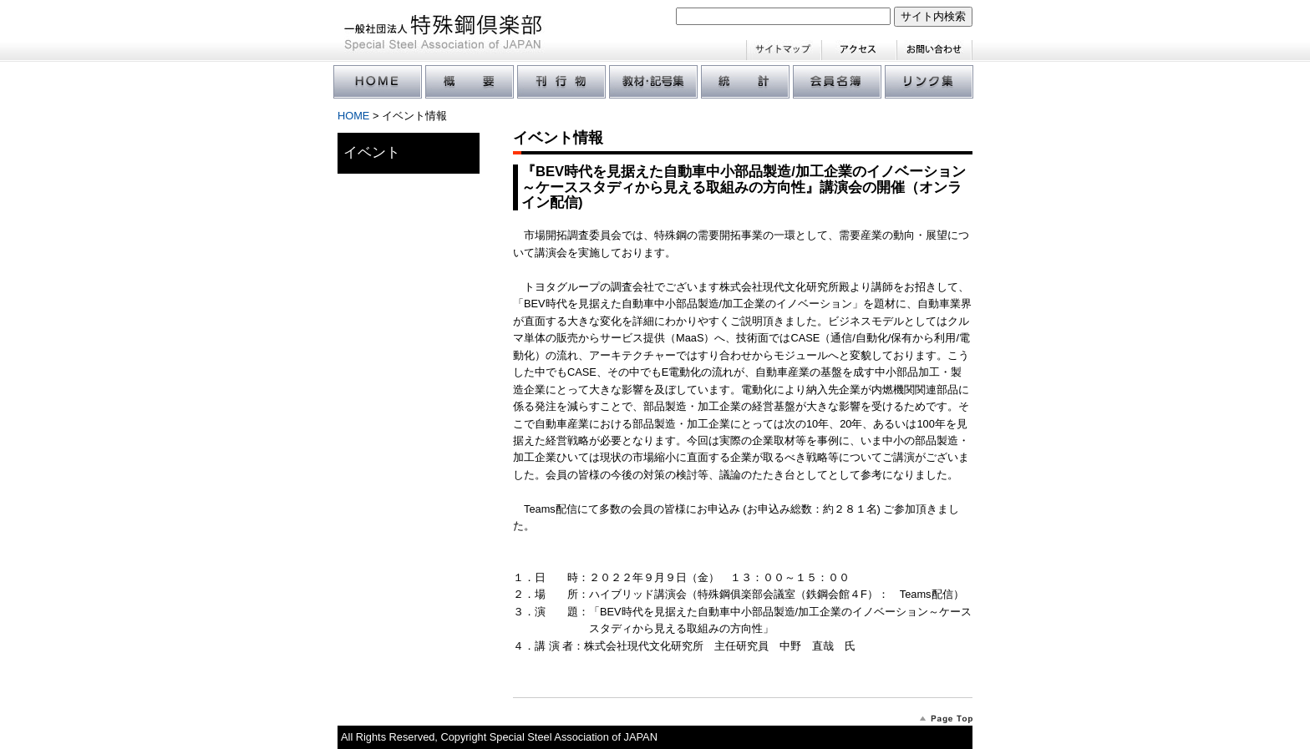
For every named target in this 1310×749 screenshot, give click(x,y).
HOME (353, 115)
